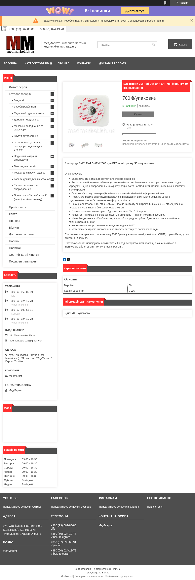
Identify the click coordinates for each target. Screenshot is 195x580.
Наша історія (154, 506)
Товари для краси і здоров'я (30, 172)
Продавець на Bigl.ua (97, 572)
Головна (10, 63)
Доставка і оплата (112, 63)
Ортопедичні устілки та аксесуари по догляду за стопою (28, 146)
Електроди (71, 163)
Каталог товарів (37, 63)
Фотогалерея (18, 87)
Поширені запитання (23, 261)
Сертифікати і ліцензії (24, 254)
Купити (138, 114)
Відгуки (14, 227)
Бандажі (19, 100)
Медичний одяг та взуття (29, 113)
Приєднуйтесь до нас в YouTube (22, 506)
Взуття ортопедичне (26, 135)
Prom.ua (116, 569)
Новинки (15, 248)
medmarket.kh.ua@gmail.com (26, 340)
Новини (14, 241)
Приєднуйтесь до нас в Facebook (71, 506)
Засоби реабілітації (25, 106)
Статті (13, 214)
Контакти (84, 63)
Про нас (63, 63)
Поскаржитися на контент (89, 576)
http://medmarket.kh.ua (22, 335)
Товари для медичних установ (32, 179)
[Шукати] (153, 44)
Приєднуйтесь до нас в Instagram (119, 506)
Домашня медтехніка (26, 119)
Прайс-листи (17, 207)
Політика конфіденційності (119, 576)
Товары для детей (25, 166)
